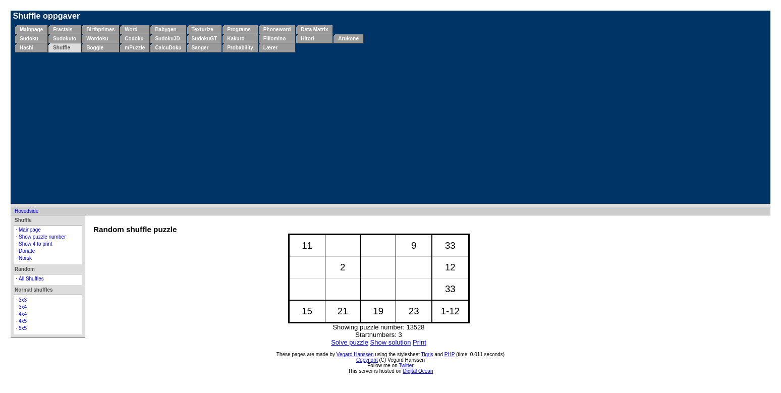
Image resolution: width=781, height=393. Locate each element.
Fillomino (274, 38)
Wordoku (97, 38)
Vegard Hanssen (355, 354)
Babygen (165, 29)
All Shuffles (31, 279)
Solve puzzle (349, 342)
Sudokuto (64, 38)
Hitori (307, 38)
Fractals (62, 29)
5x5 (23, 328)
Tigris (427, 354)
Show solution (390, 342)
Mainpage (31, 29)
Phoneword (277, 29)
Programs (239, 29)
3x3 (23, 300)
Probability (240, 47)
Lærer (270, 47)
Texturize (202, 29)
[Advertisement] (392, 128)
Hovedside (26, 211)
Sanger (200, 47)
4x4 (23, 314)
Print (419, 342)
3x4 (23, 307)
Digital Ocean (418, 371)
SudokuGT (204, 38)
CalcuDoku (168, 47)
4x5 (23, 321)
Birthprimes (100, 29)
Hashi (26, 47)
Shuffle (61, 47)
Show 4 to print (35, 244)
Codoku (134, 38)
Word (131, 29)
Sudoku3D (167, 38)
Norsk (25, 258)
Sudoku (29, 38)
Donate (27, 251)
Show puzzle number (42, 237)
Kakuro (235, 38)
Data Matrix (314, 29)
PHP (449, 354)
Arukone (348, 38)
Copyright (367, 360)
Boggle (94, 47)
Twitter (406, 365)
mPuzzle (135, 47)
